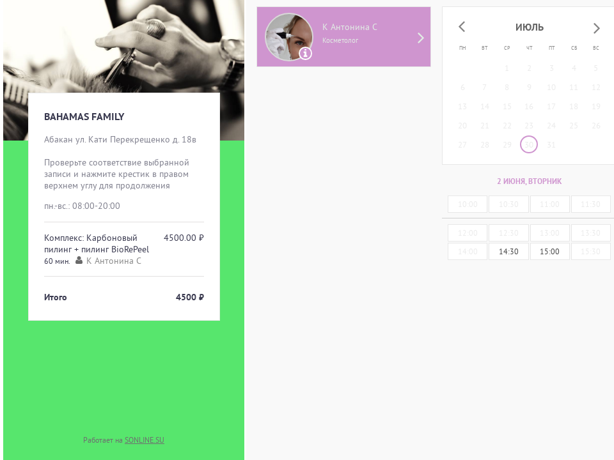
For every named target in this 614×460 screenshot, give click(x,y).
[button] (462, 27)
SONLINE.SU (144, 440)
